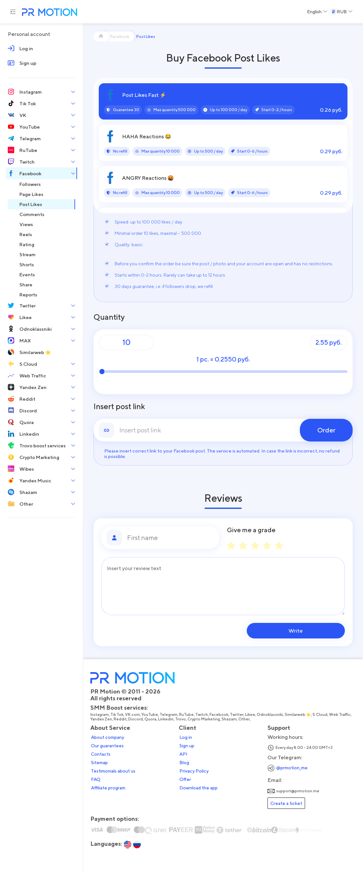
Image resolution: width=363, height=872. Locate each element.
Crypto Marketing (203, 719)
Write (303, 630)
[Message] (223, 586)
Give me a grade (251, 530)
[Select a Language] (317, 11)
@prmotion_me (292, 767)
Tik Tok (116, 714)
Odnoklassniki (270, 714)
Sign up (186, 745)
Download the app (198, 787)
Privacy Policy (194, 771)
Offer (185, 779)
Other (244, 719)
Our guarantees (107, 745)
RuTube (186, 714)
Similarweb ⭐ (298, 714)
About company (107, 737)
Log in (185, 737)
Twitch (201, 714)
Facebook (219, 714)
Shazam (229, 719)
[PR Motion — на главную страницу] (48, 12)
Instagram (99, 714)
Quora (150, 719)
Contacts (100, 754)
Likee (250, 714)
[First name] (170, 538)
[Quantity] (126, 342)
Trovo (180, 719)
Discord (135, 719)
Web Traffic (340, 714)
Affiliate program (108, 787)
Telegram (168, 714)
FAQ (95, 779)
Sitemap (99, 762)
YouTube (150, 714)
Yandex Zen (101, 719)
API (183, 754)
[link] (223, 430)
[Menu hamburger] (12, 11)
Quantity (109, 317)
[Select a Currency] (341, 11)
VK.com (132, 714)
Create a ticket (286, 803)
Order (326, 430)
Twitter (237, 714)
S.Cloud (319, 714)
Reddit (120, 719)
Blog (184, 762)
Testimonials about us (113, 771)
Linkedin (166, 719)
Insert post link (119, 406)
